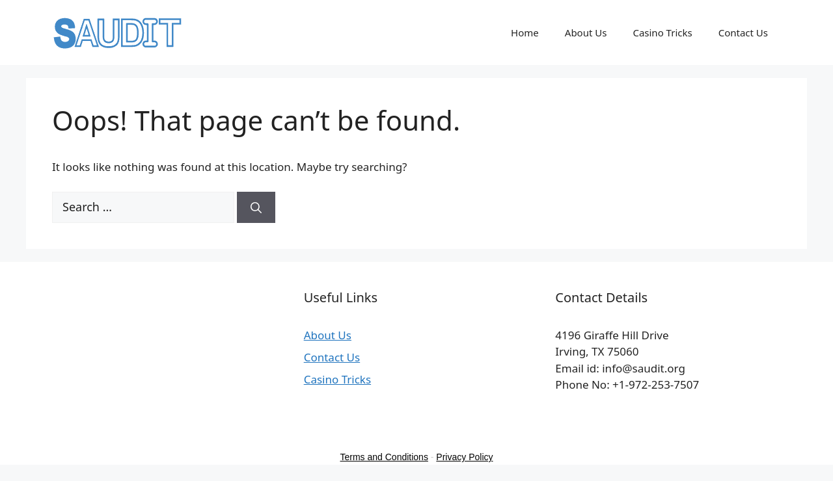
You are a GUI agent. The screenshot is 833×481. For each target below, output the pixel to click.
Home (525, 32)
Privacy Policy (464, 457)
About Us (586, 32)
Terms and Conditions (384, 457)
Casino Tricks (662, 32)
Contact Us (743, 32)
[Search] (256, 207)
